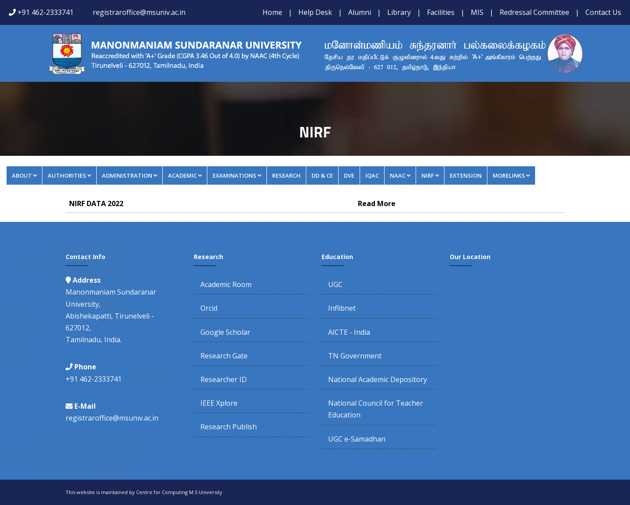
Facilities (441, 12)
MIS (477, 12)
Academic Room (226, 284)
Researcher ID (223, 379)
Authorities (69, 175)
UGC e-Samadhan (356, 439)
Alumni (359, 12)
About (24, 175)
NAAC (400, 175)
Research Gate (224, 356)
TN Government (355, 356)
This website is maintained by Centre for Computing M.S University (144, 492)
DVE (349, 175)
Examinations (237, 175)
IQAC (372, 175)
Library (399, 12)
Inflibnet (342, 308)
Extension (466, 175)
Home (272, 12)
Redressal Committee (534, 12)
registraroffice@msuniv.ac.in (139, 12)
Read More (377, 203)
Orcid (208, 308)
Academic (185, 175)
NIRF (430, 175)
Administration (129, 175)
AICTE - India (349, 332)
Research (286, 175)
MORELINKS (511, 175)
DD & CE (322, 175)
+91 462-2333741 (46, 12)
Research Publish (228, 426)
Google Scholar (225, 332)
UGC (335, 284)
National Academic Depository (377, 379)
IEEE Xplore (219, 403)
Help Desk (315, 12)
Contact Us (603, 12)
